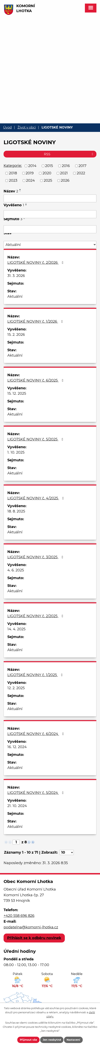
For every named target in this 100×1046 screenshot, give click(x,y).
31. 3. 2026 (16, 275)
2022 (81, 173)
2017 (82, 166)
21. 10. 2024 (17, 806)
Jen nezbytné (52, 1039)
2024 (30, 180)
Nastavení (74, 1039)
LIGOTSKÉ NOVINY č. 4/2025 (36, 498)
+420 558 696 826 (19, 916)
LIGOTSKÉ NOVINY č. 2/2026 (36, 262)
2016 (66, 166)
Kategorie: (13, 165)
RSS (69, 154)
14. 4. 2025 (16, 629)
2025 (48, 180)
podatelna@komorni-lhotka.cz (31, 927)
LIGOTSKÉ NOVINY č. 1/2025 (35, 675)
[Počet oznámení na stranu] (66, 852)
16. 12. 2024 (17, 747)
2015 (49, 166)
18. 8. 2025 (16, 511)
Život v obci (26, 127)
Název (11, 191)
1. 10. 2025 (15, 452)
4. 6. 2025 (15, 570)
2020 (47, 173)
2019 (30, 173)
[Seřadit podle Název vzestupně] (20, 189)
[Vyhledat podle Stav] (50, 244)
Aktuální (14, 296)
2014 (32, 166)
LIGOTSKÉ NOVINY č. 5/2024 (36, 793)
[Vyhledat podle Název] (50, 198)
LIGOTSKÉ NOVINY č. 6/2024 (36, 734)
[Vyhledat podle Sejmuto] (50, 229)
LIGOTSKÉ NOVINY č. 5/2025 (36, 439)
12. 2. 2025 (16, 688)
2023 (13, 180)
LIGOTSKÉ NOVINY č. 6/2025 (36, 380)
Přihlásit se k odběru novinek (34, 938)
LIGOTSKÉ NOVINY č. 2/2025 (36, 616)
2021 (64, 173)
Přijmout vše (28, 1039)
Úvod (7, 127)
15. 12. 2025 (16, 393)
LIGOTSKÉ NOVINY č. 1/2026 (35, 321)
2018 (13, 173)
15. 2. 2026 (16, 334)
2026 (65, 180)
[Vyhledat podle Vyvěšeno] (50, 214)
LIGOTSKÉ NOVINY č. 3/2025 (36, 557)
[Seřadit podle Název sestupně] (20, 191)
